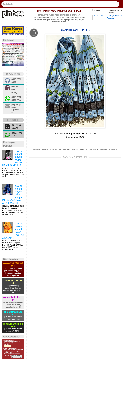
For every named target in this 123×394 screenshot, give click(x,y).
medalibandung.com (13, 325)
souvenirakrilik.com (13, 298)
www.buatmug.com (13, 264)
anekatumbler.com (13, 313)
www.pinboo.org (13, 281)
